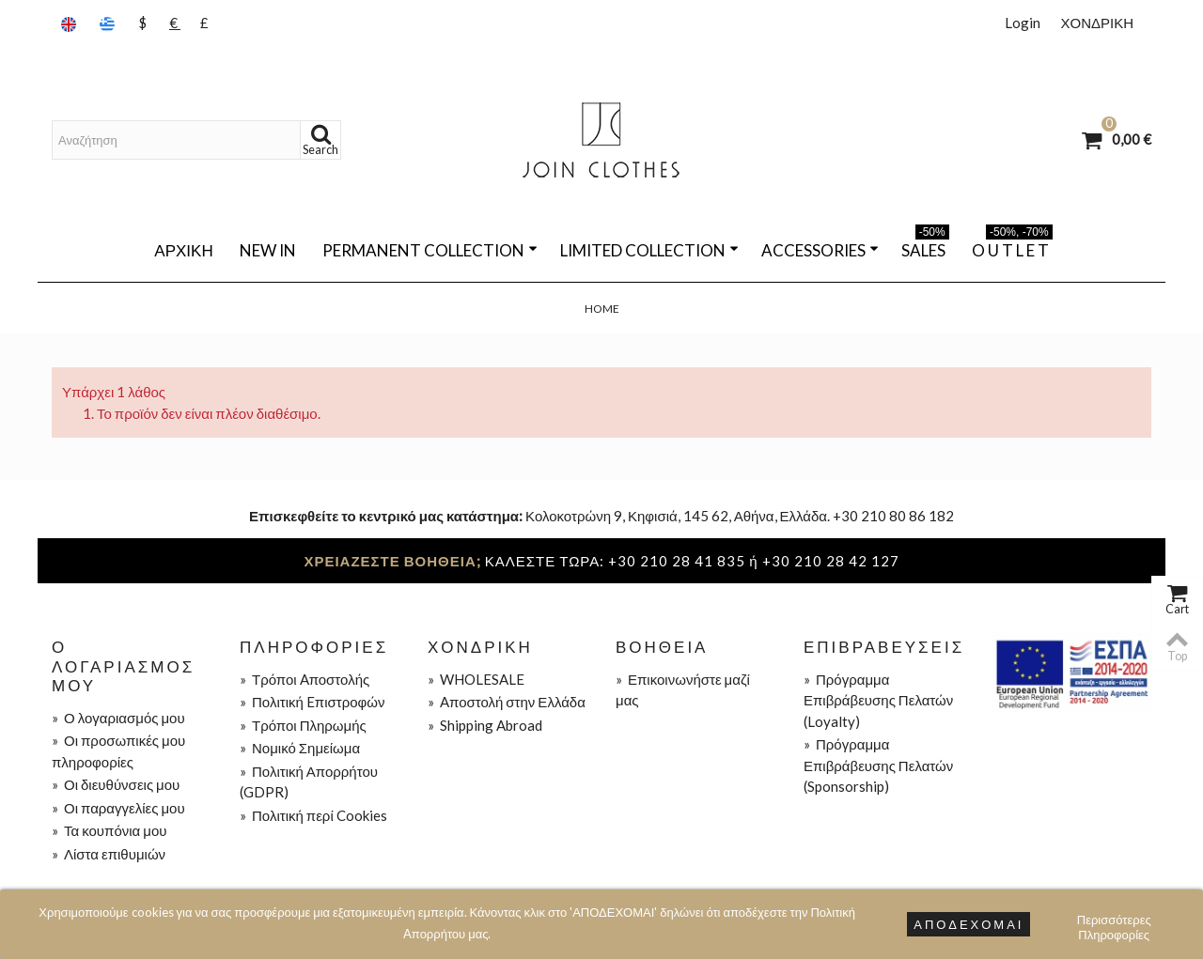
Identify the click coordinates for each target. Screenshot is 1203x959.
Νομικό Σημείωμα (300, 747)
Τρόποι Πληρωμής (303, 725)
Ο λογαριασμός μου (118, 717)
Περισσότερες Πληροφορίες (1114, 922)
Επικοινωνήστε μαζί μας (683, 690)
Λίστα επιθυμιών (108, 853)
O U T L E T (1012, 247)
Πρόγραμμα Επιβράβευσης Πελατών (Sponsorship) (878, 765)
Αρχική (183, 250)
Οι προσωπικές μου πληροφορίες (118, 751)
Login (1022, 22)
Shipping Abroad (485, 725)
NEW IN (268, 250)
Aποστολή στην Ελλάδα (507, 701)
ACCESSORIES (820, 250)
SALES (925, 247)
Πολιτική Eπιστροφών (312, 701)
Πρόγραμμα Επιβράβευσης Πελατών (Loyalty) (878, 700)
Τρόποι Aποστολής (304, 679)
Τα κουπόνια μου (109, 830)
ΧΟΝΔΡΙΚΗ (1096, 22)
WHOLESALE (476, 679)
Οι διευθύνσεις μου (116, 784)
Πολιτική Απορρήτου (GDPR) (309, 782)
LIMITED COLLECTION (649, 250)
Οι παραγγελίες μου (118, 807)
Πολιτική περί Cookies (313, 815)
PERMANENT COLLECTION (430, 250)
